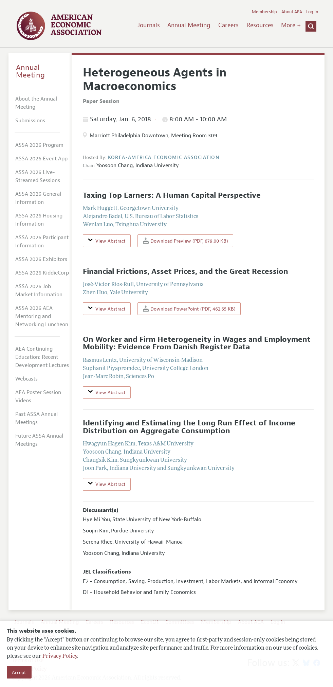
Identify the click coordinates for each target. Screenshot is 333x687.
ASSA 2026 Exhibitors (41, 259)
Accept (19, 672)
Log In (312, 12)
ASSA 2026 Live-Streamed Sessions (37, 176)
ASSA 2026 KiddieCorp (42, 272)
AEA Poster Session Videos (38, 396)
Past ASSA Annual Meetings (36, 418)
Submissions (30, 120)
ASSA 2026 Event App (41, 158)
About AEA (291, 12)
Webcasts (26, 378)
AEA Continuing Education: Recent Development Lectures (42, 357)
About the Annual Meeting (36, 102)
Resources (260, 25)
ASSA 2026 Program (39, 145)
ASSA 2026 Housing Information (38, 219)
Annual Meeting (188, 25)
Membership (264, 12)
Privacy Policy (59, 656)
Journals (148, 25)
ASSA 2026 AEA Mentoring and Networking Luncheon (41, 316)
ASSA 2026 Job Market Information (38, 290)
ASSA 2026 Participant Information (42, 241)
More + (291, 25)
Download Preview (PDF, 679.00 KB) (185, 240)
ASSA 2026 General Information (38, 198)
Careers (228, 25)
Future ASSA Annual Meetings (39, 440)
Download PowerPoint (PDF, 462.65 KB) (189, 308)
